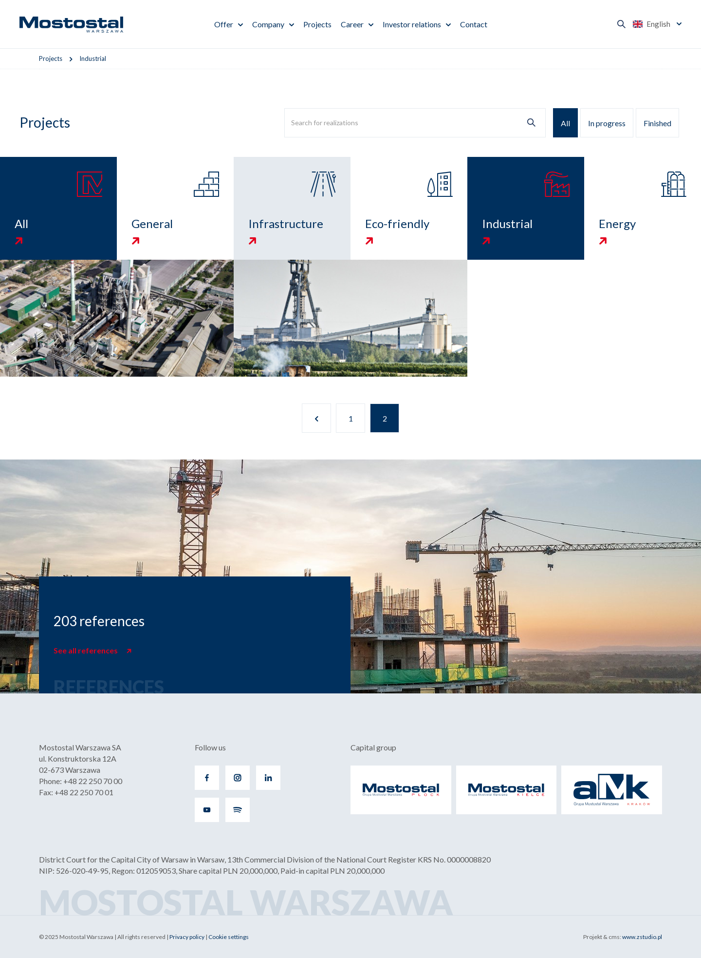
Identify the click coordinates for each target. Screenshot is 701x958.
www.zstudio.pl (642, 936)
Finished (657, 123)
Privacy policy (186, 936)
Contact (473, 24)
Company (268, 24)
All (565, 123)
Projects (317, 24)
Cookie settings (228, 936)
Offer (223, 24)
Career (352, 24)
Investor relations (412, 24)
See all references (86, 650)
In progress (607, 123)
